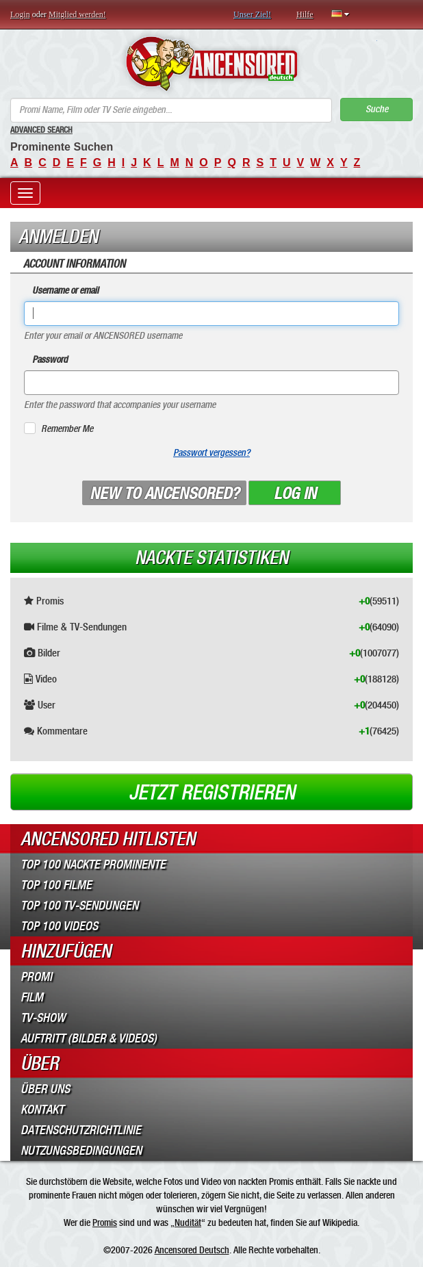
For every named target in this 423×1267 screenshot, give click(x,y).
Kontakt (42, 1109)
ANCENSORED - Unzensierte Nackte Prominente (212, 63)
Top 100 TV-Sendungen (79, 905)
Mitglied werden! (77, 14)
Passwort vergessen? (211, 453)
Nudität (188, 1222)
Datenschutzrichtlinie (81, 1130)
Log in (295, 493)
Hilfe (304, 14)
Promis (104, 1222)
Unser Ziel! (252, 14)
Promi (36, 976)
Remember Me (67, 429)
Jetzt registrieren (212, 793)
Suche (377, 109)
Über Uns (45, 1089)
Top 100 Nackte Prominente (93, 864)
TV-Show (43, 1017)
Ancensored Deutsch (192, 1249)
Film (32, 997)
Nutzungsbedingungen (81, 1150)
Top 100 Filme (56, 885)
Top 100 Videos (59, 926)
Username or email (65, 290)
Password (50, 360)
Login (20, 14)
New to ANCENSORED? (164, 493)
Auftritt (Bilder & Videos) (89, 1038)
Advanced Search (41, 130)
